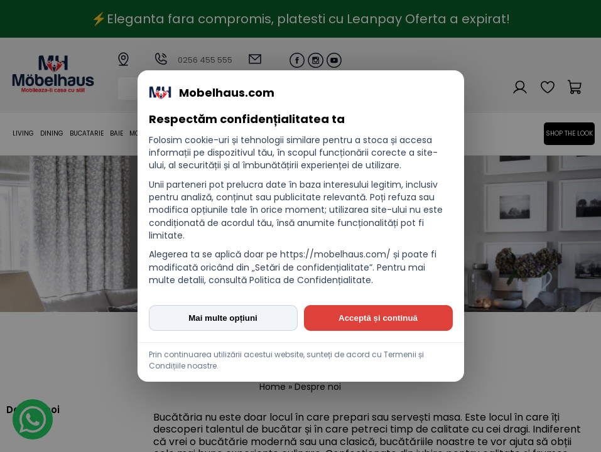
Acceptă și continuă (378, 318)
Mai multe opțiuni (222, 318)
